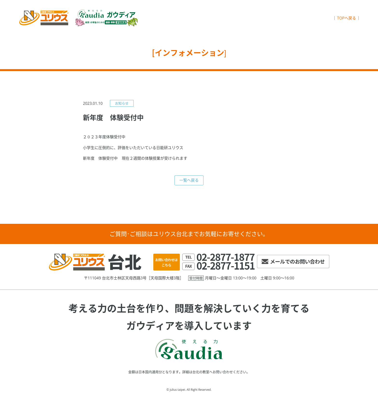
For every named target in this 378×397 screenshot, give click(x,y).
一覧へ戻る (189, 180)
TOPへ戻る (346, 18)
